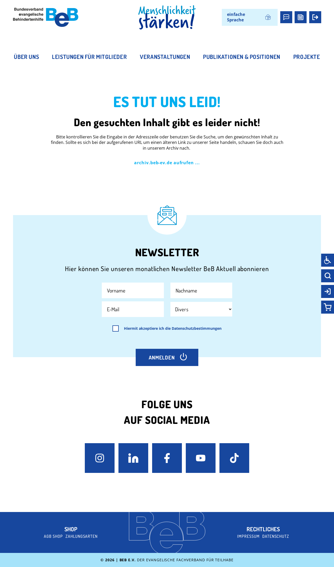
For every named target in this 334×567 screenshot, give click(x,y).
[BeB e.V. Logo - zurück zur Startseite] (45, 17)
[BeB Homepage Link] (167, 17)
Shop (70, 529)
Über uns (26, 56)
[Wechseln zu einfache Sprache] (250, 17)
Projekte (306, 56)
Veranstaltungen (165, 56)
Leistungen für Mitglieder (89, 56)
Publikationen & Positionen (241, 56)
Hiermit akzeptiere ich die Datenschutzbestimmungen (173, 328)
